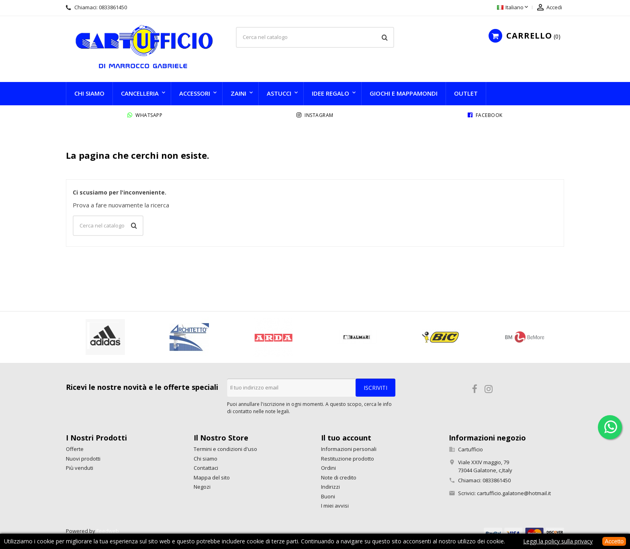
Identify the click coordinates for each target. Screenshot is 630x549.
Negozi (202, 486)
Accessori (194, 93)
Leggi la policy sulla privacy (558, 541)
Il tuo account (346, 437)
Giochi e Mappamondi (404, 93)
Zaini (238, 93)
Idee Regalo (330, 93)
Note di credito (338, 477)
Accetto (614, 541)
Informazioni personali (348, 449)
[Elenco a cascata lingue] (513, 7)
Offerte (75, 449)
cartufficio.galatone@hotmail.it (514, 493)
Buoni (328, 496)
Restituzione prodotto (347, 458)
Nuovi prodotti (83, 458)
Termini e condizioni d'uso (225, 449)
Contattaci (206, 467)
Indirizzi (330, 486)
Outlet (466, 93)
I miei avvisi (335, 505)
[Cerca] (315, 37)
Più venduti (79, 467)
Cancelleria (140, 93)
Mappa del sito (212, 477)
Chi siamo (89, 93)
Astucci (279, 93)
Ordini (328, 467)
